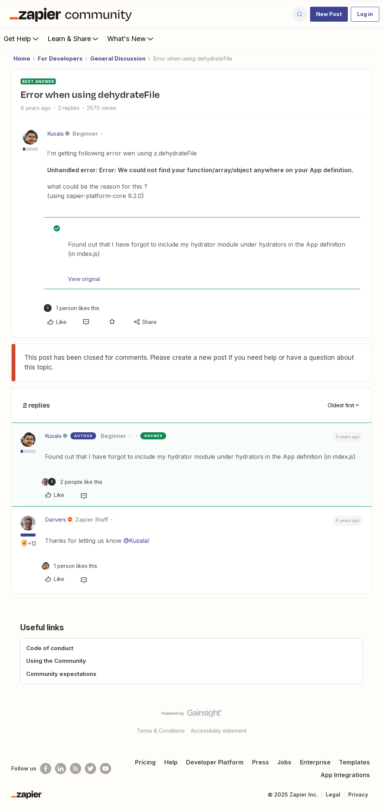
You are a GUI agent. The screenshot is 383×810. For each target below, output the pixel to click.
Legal (333, 794)
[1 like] (71, 308)
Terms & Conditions (161, 730)
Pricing (145, 762)
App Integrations (345, 775)
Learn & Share (74, 38)
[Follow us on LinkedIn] (60, 768)
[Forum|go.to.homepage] (72, 14)
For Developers (60, 58)
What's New (131, 38)
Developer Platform (214, 762)
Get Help (22, 38)
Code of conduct (49, 648)
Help (171, 762)
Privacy (358, 794)
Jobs (284, 762)
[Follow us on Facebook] (45, 768)
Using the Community (56, 660)
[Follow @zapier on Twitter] (90, 768)
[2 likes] (72, 482)
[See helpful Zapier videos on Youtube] (105, 768)
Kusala (55, 133)
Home (21, 58)
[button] (329, 14)
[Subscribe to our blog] (75, 768)
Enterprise (315, 762)
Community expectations (61, 673)
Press (260, 762)
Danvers (55, 519)
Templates (354, 762)
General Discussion (117, 58)
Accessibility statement (218, 730)
